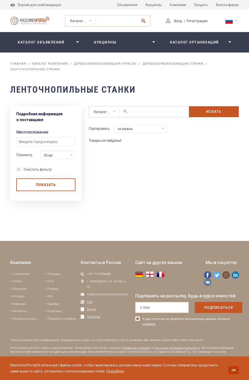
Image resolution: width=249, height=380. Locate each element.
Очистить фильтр (38, 169)
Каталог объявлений (41, 42)
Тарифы (53, 304)
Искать (213, 112)
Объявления (127, 5)
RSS (90, 302)
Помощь (53, 289)
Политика (54, 311)
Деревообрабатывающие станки (172, 63)
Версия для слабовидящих (35, 5)
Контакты (19, 311)
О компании (20, 274)
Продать (201, 5)
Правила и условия (61, 318)
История (18, 296)
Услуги (17, 281)
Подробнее (115, 371)
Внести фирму (227, 5)
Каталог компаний (50, 63)
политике (148, 324)
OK (233, 370)
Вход (174, 21)
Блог (50, 281)
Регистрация (197, 21)
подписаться (218, 307)
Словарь (54, 274)
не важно (125, 129)
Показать (46, 185)
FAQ (50, 296)
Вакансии (19, 289)
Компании (178, 5)
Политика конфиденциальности (177, 348)
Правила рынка (24, 318)
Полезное (93, 316)
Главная (18, 63)
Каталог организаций (83, 21)
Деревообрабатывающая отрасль (105, 63)
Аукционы (153, 5)
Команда (18, 304)
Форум (91, 309)
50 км (48, 155)
